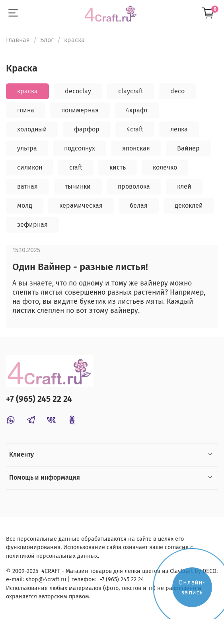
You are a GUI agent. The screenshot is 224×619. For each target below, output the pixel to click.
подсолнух (79, 148)
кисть (117, 167)
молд (24, 205)
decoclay (78, 91)
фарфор (86, 129)
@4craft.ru (52, 579)
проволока (134, 186)
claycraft (130, 91)
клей (184, 186)
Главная (18, 40)
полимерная (80, 110)
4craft (135, 129)
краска (27, 91)
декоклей (189, 205)
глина (25, 110)
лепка (179, 129)
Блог (47, 40)
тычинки (78, 186)
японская (136, 148)
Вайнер (188, 148)
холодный (32, 129)
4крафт (137, 110)
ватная (27, 186)
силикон (29, 167)
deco (177, 91)
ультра (27, 148)
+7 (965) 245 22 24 (39, 399)
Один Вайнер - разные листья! (80, 266)
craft (75, 167)
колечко (165, 167)
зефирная (32, 224)
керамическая (81, 205)
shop (31, 579)
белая (139, 205)
